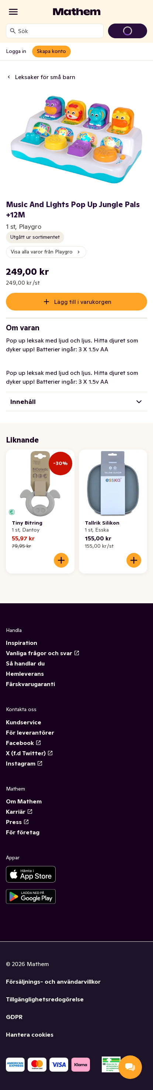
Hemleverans (25, 673)
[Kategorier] (13, 11)
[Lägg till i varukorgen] (61, 560)
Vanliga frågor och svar (43, 653)
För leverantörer (30, 732)
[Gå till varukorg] (127, 31)
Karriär (19, 811)
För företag (22, 832)
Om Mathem (24, 801)
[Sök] (13, 31)
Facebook (23, 742)
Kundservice (23, 722)
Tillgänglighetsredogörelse (45, 999)
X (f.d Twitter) (29, 753)
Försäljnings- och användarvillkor (53, 981)
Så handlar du (25, 663)
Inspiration (21, 642)
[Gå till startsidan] (76, 11)
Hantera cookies (29, 1034)
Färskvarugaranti (30, 684)
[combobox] (59, 31)
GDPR (14, 1016)
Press (17, 822)
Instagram (24, 763)
